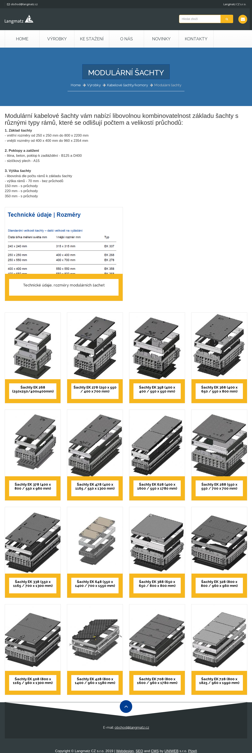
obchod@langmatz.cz (22, 4)
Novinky (161, 38)
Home (22, 38)
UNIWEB (172, 751)
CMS (155, 751)
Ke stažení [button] (92, 38)
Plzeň (192, 751)
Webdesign (125, 751)
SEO (139, 751)
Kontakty (196, 38)
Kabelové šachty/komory (127, 85)
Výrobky (94, 85)
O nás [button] (126, 38)
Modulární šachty (167, 85)
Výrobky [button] (57, 38)
